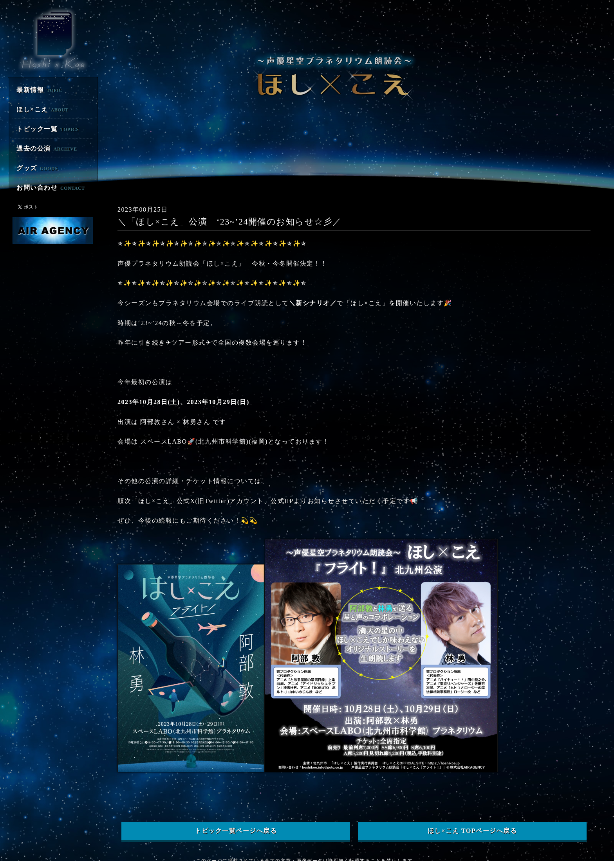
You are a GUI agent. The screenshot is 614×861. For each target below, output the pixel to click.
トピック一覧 (47, 129)
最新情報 (39, 89)
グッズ (37, 168)
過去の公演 (46, 148)
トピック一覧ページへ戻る (236, 812)
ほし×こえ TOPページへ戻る (472, 812)
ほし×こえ (42, 109)
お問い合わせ (50, 187)
